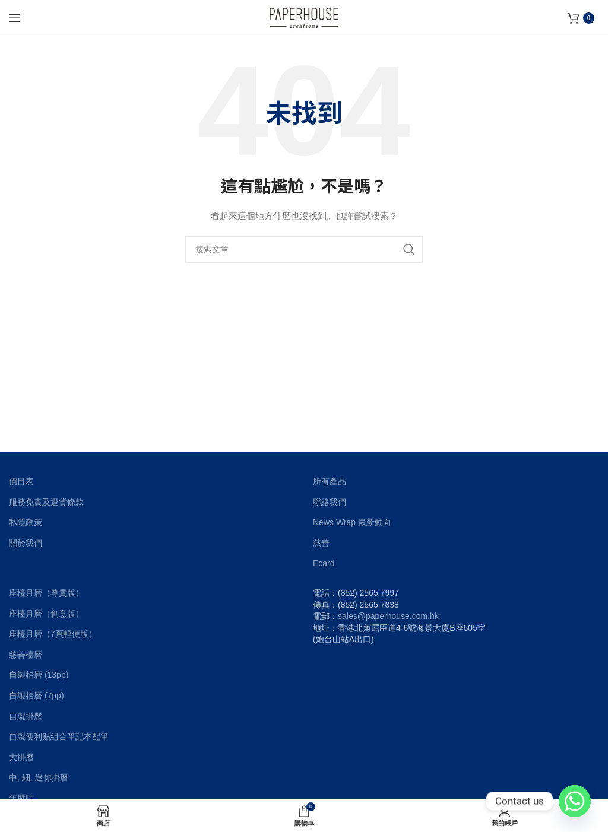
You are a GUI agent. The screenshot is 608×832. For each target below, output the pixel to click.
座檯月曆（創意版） (46, 613)
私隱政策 (25, 522)
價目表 (21, 481)
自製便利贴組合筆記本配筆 (59, 736)
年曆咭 (21, 798)
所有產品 (329, 481)
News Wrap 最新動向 (352, 522)
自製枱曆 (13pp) (38, 674)
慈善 (321, 543)
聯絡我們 (329, 502)
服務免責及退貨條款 (46, 502)
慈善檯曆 (25, 654)
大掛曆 (21, 757)
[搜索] (304, 249)
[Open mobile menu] (15, 18)
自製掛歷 (25, 716)
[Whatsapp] (575, 801)
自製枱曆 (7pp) (36, 695)
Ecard (324, 563)
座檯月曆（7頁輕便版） (53, 634)
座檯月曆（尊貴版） (46, 593)
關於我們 (25, 543)
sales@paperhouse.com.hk (388, 616)
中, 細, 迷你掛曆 (38, 777)
